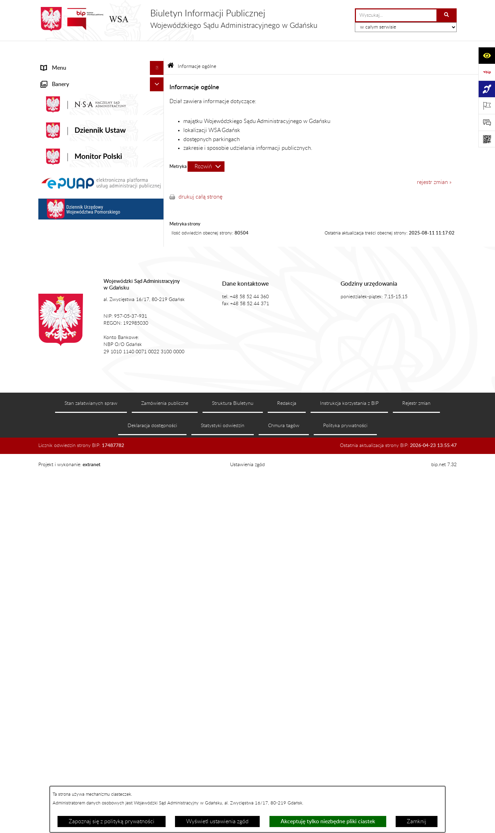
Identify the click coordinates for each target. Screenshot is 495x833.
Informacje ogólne (63, 78)
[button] (158, 78)
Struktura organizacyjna (70, 249)
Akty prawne (56, 221)
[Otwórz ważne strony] (486, 105)
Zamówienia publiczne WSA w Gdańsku (89, 399)
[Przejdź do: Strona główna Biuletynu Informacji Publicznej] (170, 49)
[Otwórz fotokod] (486, 139)
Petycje (50, 304)
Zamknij (416, 821)
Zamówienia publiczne (164, 779)
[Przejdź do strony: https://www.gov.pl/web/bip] (486, 72)
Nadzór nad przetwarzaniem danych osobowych (84, 367)
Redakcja (286, 779)
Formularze (54, 463)
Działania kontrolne (64, 413)
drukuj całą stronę (200, 179)
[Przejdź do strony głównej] (178, 19)
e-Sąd (48, 276)
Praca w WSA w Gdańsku (71, 427)
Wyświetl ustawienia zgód (217, 821)
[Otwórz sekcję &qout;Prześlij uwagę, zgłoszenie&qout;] (486, 122)
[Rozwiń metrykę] (206, 148)
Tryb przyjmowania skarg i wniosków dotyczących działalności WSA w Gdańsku (92, 345)
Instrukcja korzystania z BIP (349, 779)
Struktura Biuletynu (232, 779)
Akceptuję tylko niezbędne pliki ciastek (328, 821)
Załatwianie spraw (63, 262)
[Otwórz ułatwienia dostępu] (486, 55)
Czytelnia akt (56, 290)
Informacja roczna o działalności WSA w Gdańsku (89, 323)
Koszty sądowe (59, 235)
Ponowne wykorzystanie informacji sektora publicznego (92, 445)
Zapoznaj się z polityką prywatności (111, 821)
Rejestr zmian (416, 779)
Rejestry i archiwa (62, 385)
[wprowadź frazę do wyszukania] (396, 15)
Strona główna (58, 64)
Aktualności (55, 207)
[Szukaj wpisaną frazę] (447, 15)
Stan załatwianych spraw (90, 779)
